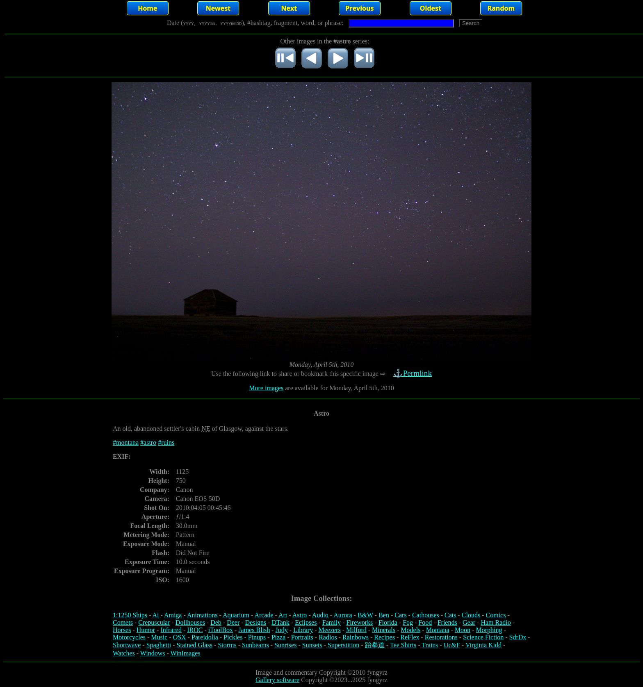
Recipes (384, 637)
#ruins (166, 442)
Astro (299, 615)
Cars (400, 615)
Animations (202, 615)
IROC (195, 629)
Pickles (232, 637)
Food (425, 622)
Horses (122, 629)
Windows (152, 653)
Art (282, 615)
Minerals (383, 629)
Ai (155, 615)
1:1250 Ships (130, 615)
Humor (146, 629)
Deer (233, 622)
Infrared (171, 629)
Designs (256, 622)
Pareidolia (205, 637)
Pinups (257, 637)
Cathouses (425, 615)
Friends (447, 622)
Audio (320, 615)
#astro (148, 442)
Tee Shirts (403, 645)
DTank (280, 622)
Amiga (173, 615)
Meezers (329, 629)
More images (266, 387)
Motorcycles (129, 637)
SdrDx (518, 637)
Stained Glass (195, 645)
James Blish (254, 629)
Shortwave (127, 645)
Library (303, 629)
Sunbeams (255, 645)
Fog (408, 622)
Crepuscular (154, 622)
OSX (179, 637)
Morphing (489, 629)
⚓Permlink (413, 373)
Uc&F (452, 645)
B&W (365, 615)
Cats (450, 615)
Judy (282, 629)
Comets (123, 622)
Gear (469, 622)
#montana (126, 442)
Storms (227, 645)
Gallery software (277, 679)
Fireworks (359, 622)
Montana (437, 629)
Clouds (471, 615)
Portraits (302, 637)
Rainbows (355, 637)
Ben (384, 615)
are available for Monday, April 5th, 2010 (338, 387)
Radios (328, 637)
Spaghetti (158, 645)
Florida (388, 622)
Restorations (441, 637)
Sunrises (285, 645)
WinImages (186, 653)
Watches (124, 653)
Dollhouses (190, 622)
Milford (356, 629)
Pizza (278, 637)
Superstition (343, 645)
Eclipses (306, 622)
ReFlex (409, 637)
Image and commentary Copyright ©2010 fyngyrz (321, 672)
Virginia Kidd (483, 645)
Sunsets (312, 645)
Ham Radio (496, 622)
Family (331, 622)
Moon (462, 629)
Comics (496, 615)
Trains (430, 645)
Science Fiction (483, 637)
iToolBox (220, 629)
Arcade (263, 615)
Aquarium (236, 615)
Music (159, 637)
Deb (215, 622)
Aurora (342, 615)
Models (410, 629)
